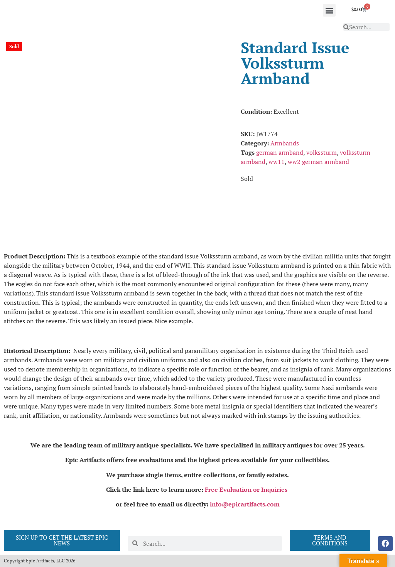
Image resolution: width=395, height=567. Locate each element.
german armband (279, 152)
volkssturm (321, 152)
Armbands (284, 143)
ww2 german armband (318, 161)
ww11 (276, 161)
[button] (329, 10)
